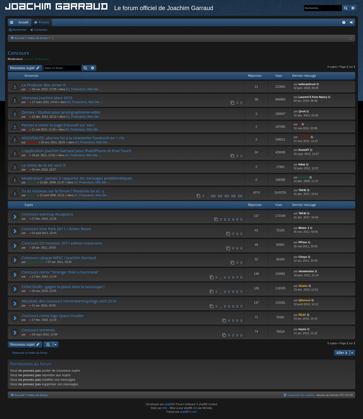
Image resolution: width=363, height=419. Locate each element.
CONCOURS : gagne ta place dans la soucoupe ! (63, 286)
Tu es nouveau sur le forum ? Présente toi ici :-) (63, 190)
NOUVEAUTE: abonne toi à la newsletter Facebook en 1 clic (73, 137)
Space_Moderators (37, 58)
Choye (302, 256)
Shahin (303, 285)
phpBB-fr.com (188, 411)
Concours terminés (38, 329)
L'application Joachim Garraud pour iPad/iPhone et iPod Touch (76, 150)
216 (220, 196)
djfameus (304, 300)
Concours (18, 53)
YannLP (31, 182)
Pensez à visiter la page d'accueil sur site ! (58, 124)
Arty (164, 407)
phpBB (169, 404)
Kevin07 (303, 149)
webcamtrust (307, 84)
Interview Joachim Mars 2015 (47, 97)
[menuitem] (344, 22)
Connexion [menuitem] (352, 23)
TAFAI (302, 190)
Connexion (40, 29)
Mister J (303, 227)
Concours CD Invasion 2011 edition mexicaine (62, 243)
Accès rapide (12, 23)
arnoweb (32, 142)
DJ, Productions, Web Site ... (83, 89)
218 (233, 196)
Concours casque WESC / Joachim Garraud (59, 257)
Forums (44, 22)
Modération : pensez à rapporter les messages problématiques (77, 178)
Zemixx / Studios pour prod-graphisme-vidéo (61, 112)
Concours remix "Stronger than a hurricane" (60, 271)
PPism (302, 242)
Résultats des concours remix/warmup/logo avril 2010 (69, 300)
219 (240, 196)
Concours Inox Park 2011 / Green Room (56, 228)
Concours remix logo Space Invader (53, 315)
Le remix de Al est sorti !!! (44, 165)
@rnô (302, 111)
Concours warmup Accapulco (47, 214)
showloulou (306, 271)
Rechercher (19, 29)
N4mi (301, 164)
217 (227, 196)
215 (213, 196)
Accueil (23, 22)
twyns (302, 329)
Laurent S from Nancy (312, 96)
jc (27, 89)
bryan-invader (35, 261)
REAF (302, 314)
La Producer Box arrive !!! (44, 84)
